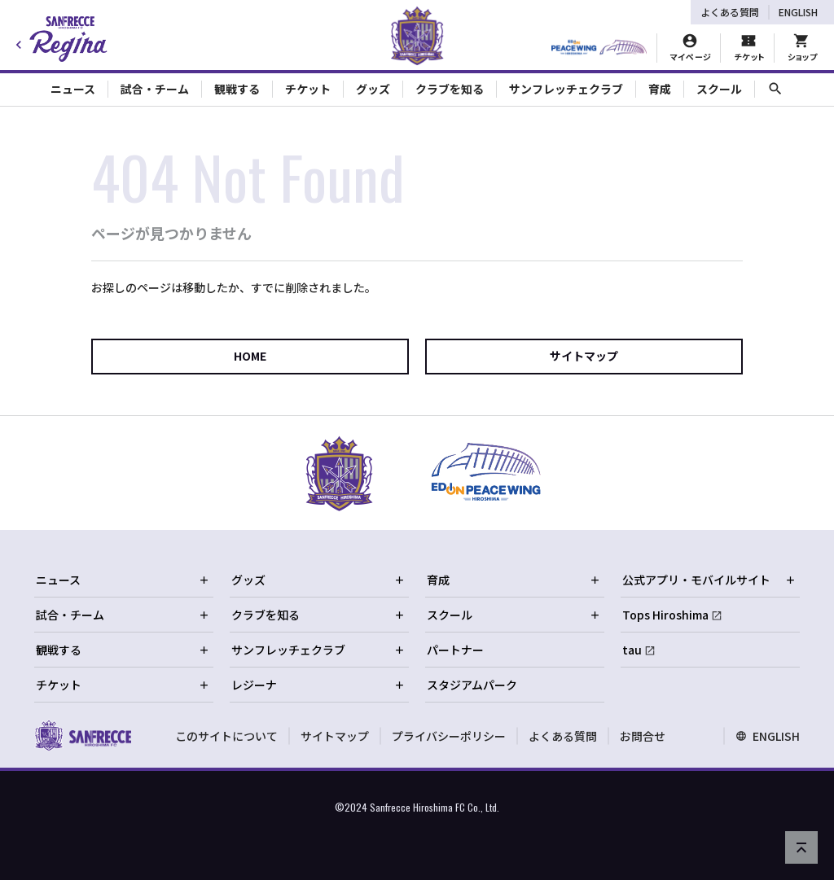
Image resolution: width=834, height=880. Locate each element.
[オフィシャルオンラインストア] (801, 48)
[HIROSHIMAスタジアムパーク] (599, 48)
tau (632, 649)
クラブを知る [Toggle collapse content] (449, 89)
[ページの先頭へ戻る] (801, 847)
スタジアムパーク (472, 684)
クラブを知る (318, 614)
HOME (250, 356)
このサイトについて (226, 736)
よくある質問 (729, 12)
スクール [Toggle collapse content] (719, 89)
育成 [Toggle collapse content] (659, 89)
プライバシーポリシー (449, 736)
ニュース (123, 579)
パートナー (455, 649)
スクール (514, 614)
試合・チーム (123, 614)
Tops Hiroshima (665, 614)
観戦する (123, 649)
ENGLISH (798, 12)
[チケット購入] (748, 48)
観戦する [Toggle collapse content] (237, 89)
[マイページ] (690, 48)
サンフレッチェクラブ (318, 649)
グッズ (318, 579)
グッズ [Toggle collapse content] (373, 89)
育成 (514, 579)
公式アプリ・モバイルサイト (709, 579)
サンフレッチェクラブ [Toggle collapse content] (566, 89)
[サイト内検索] (775, 89)
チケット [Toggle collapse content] (308, 89)
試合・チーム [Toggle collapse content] (155, 89)
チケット (123, 684)
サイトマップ (584, 356)
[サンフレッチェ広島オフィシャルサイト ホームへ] (82, 735)
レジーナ (318, 684)
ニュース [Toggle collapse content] (72, 89)
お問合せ (642, 736)
